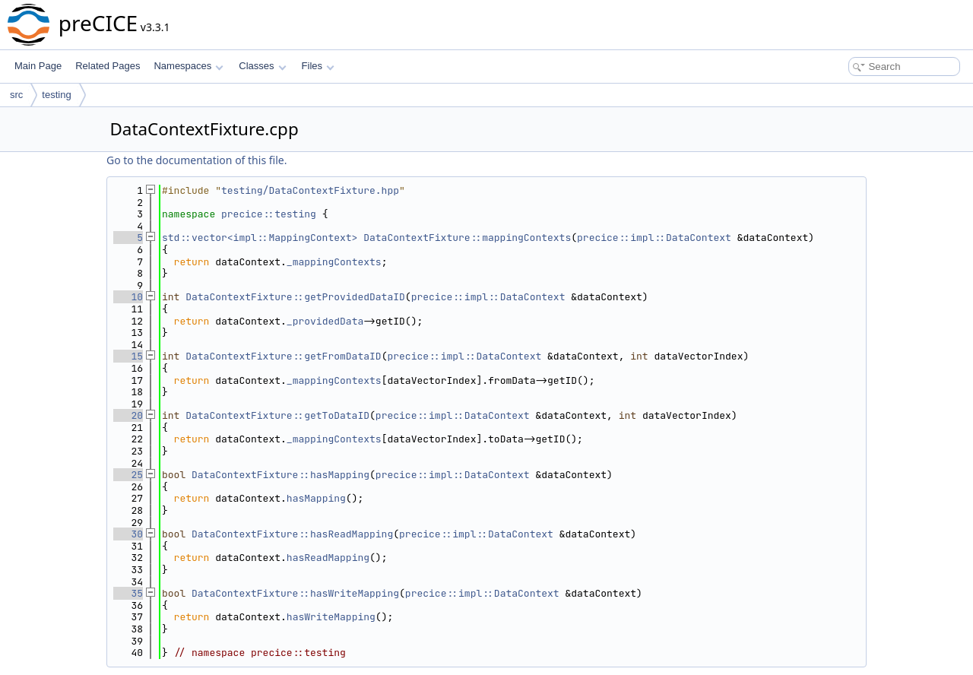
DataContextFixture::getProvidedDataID (295, 296)
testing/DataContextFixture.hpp (310, 190)
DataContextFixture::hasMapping (280, 474)
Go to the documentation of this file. (196, 160)
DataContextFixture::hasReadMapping (292, 534)
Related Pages (107, 65)
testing (56, 94)
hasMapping (316, 498)
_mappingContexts (334, 261)
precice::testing (268, 214)
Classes (262, 65)
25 (128, 474)
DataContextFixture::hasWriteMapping (295, 593)
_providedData (325, 321)
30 (128, 534)
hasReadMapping (328, 557)
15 (128, 356)
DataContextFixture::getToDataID (277, 415)
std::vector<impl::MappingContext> (259, 237)
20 (128, 415)
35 (128, 593)
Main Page (38, 65)
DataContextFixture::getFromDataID (283, 356)
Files (318, 65)
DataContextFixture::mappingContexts (467, 237)
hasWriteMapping (331, 616)
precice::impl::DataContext (654, 237)
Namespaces (188, 65)
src (16, 94)
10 (128, 296)
